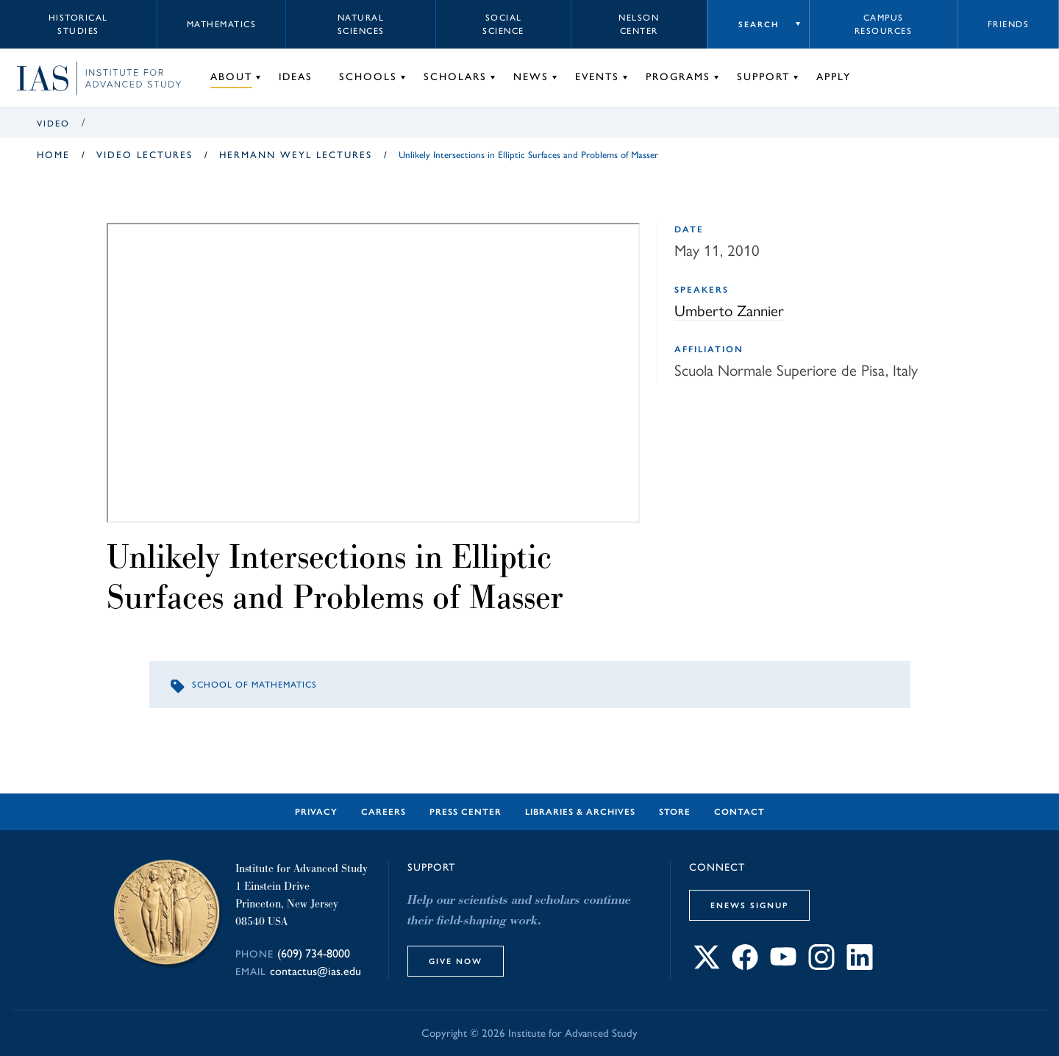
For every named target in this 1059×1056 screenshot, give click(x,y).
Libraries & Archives (580, 812)
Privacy (316, 812)
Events (597, 77)
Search (758, 24)
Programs (678, 77)
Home (53, 154)
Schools (368, 77)
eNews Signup (749, 905)
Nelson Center (638, 24)
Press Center (465, 812)
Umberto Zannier (729, 311)
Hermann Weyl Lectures (295, 154)
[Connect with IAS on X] (706, 966)
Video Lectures (144, 154)
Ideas (296, 77)
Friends (1009, 24)
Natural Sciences (361, 24)
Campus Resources (884, 24)
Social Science (503, 24)
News (531, 77)
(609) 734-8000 (313, 953)
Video (53, 123)
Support (763, 77)
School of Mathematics (254, 684)
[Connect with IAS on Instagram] (821, 966)
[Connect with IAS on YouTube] (783, 966)
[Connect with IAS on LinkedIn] (859, 966)
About (231, 77)
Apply (833, 77)
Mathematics (222, 24)
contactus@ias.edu (315, 971)
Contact (739, 812)
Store (675, 812)
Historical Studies (78, 24)
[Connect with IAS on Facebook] (745, 966)
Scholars (455, 77)
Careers (383, 812)
